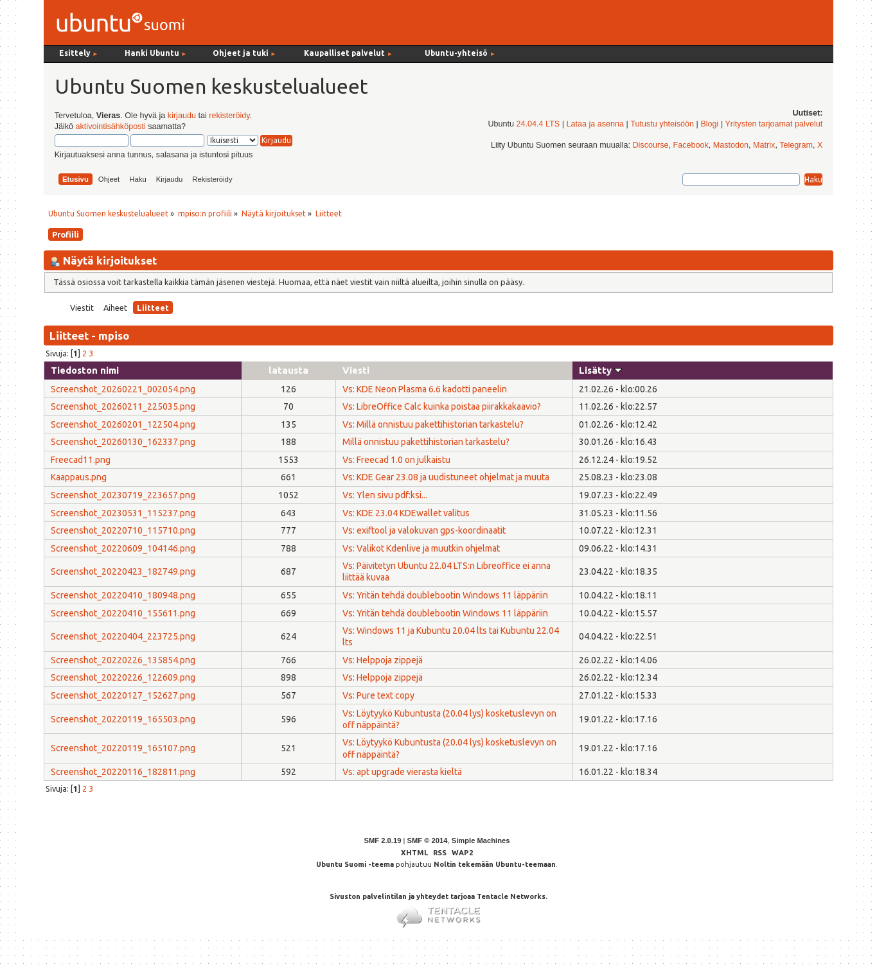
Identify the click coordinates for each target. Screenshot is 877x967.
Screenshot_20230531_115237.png (123, 513)
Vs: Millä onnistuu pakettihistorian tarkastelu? (433, 424)
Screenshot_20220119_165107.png (123, 748)
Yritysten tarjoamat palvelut (773, 123)
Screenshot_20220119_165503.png (123, 719)
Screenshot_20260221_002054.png (123, 389)
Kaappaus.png (79, 477)
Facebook (690, 145)
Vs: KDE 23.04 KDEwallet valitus (406, 513)
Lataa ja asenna (595, 123)
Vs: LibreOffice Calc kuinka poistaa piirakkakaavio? (441, 406)
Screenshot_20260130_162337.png (123, 442)
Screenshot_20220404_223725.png (123, 636)
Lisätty (600, 370)
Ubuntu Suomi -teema (355, 864)
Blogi (709, 123)
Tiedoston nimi (85, 370)
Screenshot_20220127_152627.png (123, 695)
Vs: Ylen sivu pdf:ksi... (384, 495)
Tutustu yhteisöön (662, 123)
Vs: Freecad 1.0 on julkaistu (396, 460)
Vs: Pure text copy (378, 695)
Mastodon (731, 145)
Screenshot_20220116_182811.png (123, 772)
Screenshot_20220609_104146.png (123, 548)
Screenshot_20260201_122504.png (123, 424)
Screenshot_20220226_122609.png (123, 677)
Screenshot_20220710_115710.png (123, 530)
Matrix (764, 145)
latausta (288, 370)
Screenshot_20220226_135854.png (123, 660)
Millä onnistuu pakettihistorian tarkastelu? (425, 442)
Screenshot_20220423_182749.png (123, 571)
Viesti (355, 370)
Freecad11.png (81, 460)
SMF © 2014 (427, 840)
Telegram (796, 145)
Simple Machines (481, 840)
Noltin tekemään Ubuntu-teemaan (495, 864)
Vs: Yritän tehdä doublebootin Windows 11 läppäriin (445, 595)
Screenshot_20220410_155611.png (123, 613)
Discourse (650, 145)
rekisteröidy (229, 115)
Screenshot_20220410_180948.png (123, 595)
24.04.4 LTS (538, 123)
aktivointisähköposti (111, 126)
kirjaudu (182, 115)
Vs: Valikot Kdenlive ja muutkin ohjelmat (421, 548)
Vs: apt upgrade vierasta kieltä (402, 772)
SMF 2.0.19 (383, 840)
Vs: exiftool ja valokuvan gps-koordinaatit (424, 530)
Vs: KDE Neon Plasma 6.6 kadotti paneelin (424, 389)
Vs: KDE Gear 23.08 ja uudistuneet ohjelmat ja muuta (445, 477)
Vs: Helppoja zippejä (382, 660)
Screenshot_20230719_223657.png (123, 495)
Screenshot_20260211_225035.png (123, 406)
